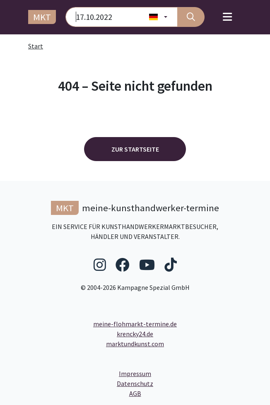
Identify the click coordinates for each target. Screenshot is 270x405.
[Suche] (191, 17)
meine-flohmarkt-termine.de (135, 324)
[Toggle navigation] (227, 17)
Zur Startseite (135, 149)
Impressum (166, 373)
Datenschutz (168, 383)
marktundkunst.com (135, 344)
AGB (197, 393)
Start (35, 46)
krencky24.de (135, 334)
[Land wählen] (158, 17)
